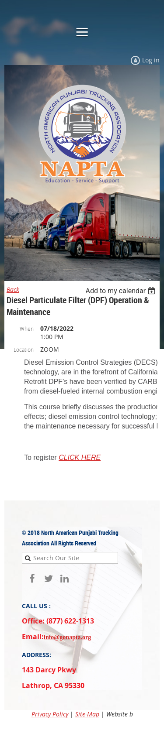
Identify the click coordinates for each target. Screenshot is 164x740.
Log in (151, 60)
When (27, 328)
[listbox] (121, 290)
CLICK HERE (80, 457)
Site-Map (87, 714)
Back (13, 289)
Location (24, 349)
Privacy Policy (49, 714)
